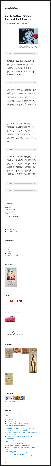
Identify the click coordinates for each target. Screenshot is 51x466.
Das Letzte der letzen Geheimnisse (15, 425)
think (9, 251)
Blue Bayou (9, 417)
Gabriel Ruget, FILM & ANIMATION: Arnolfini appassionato (22, 455)
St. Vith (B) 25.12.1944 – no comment (16, 440)
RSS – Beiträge (10, 229)
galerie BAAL (11, 8)
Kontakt (8, 253)
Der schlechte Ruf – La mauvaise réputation (17, 423)
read (9, 249)
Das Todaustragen (11, 451)
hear (9, 246)
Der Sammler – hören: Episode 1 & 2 (15, 414)
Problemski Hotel (11, 421)
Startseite (9, 244)
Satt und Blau (10, 438)
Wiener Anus (9, 442)
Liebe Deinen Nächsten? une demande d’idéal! (18, 445)
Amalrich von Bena (11, 419)
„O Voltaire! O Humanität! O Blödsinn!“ (16, 453)
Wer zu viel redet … (11, 416)
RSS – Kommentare (11, 231)
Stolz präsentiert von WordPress (18, 462)
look (9, 247)
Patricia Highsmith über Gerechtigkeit (16, 443)
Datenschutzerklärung (12, 255)
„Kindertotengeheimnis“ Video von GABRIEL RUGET (20, 436)
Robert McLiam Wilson (12, 427)
